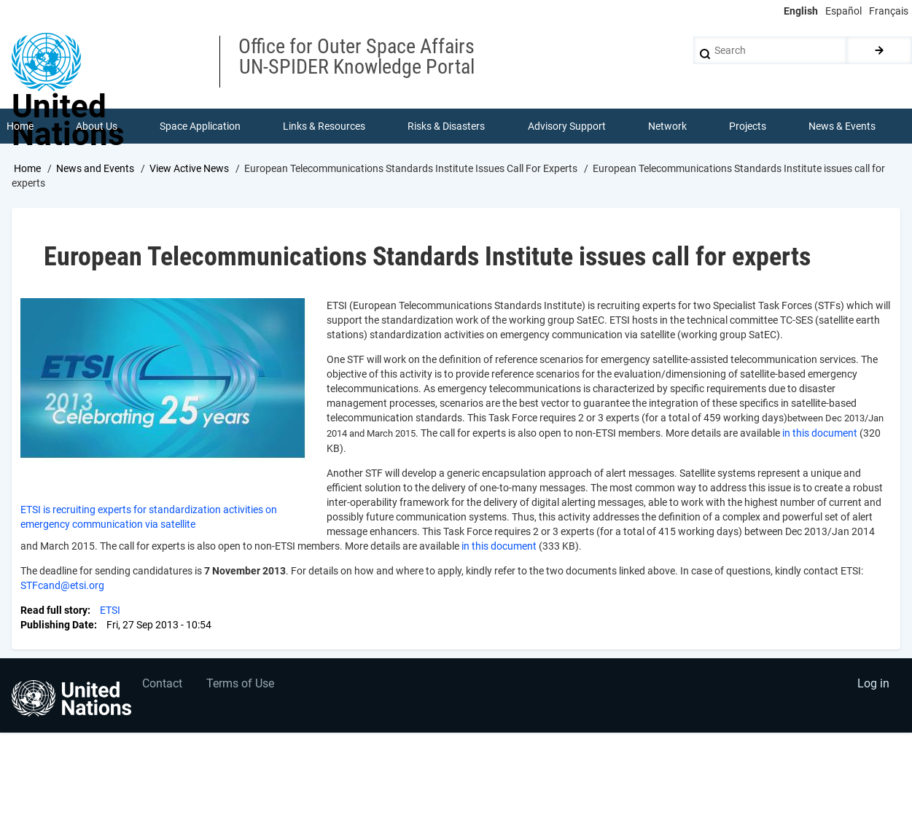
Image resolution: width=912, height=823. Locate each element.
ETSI (110, 611)
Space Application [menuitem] (200, 127)
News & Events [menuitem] (842, 127)
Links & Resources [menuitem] (325, 127)
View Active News (189, 170)
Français (888, 11)
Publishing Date (57, 625)
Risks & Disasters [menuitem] (447, 127)
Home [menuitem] (20, 127)
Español (843, 11)
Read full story (53, 611)
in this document (819, 434)
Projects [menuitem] (748, 127)
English (801, 11)
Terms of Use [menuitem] (242, 687)
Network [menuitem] (667, 127)
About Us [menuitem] (96, 127)
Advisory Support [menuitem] (567, 127)
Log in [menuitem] (873, 687)
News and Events (95, 170)
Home (27, 170)
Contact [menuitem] (163, 687)
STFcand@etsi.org (62, 586)
